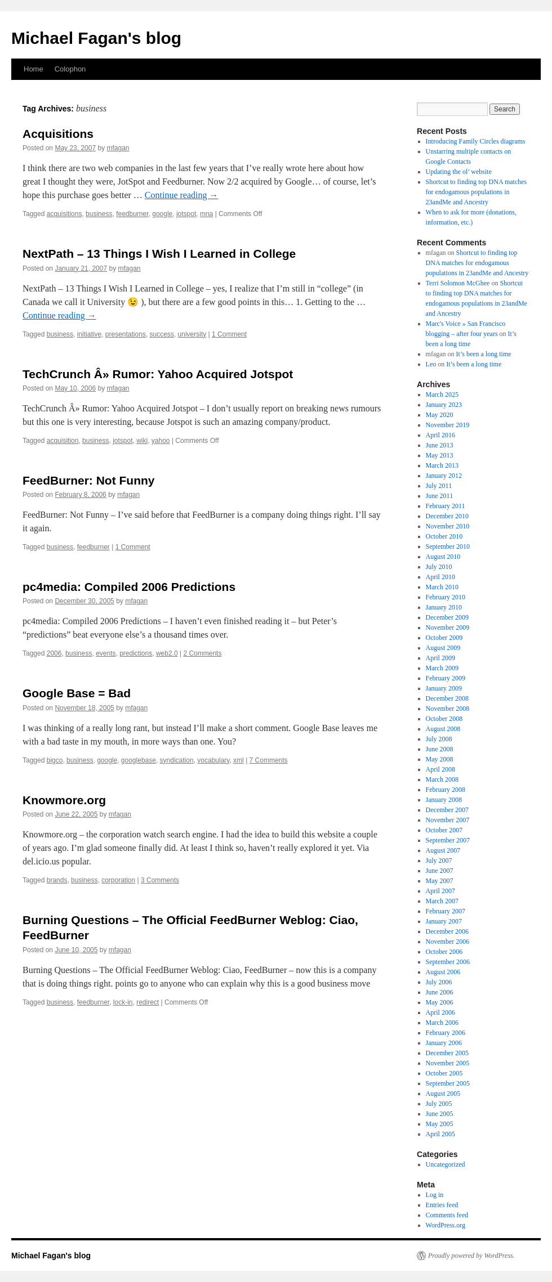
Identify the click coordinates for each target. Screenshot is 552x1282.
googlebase (138, 760)
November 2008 (448, 708)
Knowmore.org (64, 800)
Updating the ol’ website (459, 172)
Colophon (70, 69)
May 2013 (439, 455)
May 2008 (439, 759)
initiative (89, 334)
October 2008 (444, 719)
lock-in (123, 1002)
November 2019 (448, 425)
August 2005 (443, 1093)
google (162, 214)
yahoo (161, 441)
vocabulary (213, 760)
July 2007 (439, 860)
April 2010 (440, 577)
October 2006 (444, 952)
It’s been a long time (483, 354)
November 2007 (448, 820)
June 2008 (439, 749)
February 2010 (445, 597)
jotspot (186, 214)
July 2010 (439, 567)
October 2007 (444, 830)
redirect (147, 1002)
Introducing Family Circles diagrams (476, 141)
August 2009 (443, 648)
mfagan (117, 148)
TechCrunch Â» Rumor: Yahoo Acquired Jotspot (158, 373)
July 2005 (439, 1104)
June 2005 (439, 1114)
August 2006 (443, 972)
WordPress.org (445, 1225)
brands (57, 880)
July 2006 (439, 982)
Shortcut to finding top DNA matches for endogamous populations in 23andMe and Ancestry (476, 192)
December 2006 (447, 931)
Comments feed (447, 1215)
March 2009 (442, 668)
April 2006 (440, 1012)
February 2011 (445, 506)
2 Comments (202, 653)
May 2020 (439, 415)
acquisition (63, 441)
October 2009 (444, 638)
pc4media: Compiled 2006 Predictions (129, 586)
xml (238, 760)
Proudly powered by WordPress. (471, 1255)
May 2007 (439, 881)
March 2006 (442, 1023)
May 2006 (439, 1002)
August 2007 (443, 850)
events (105, 653)
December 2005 (447, 1053)
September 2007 (448, 840)
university (192, 334)
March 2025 (442, 394)
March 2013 (442, 465)
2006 (54, 653)
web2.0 (167, 653)
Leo (431, 364)
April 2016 (440, 435)
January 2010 (444, 607)
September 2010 (448, 546)
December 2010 (447, 516)
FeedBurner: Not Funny (89, 480)
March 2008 (442, 779)
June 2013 (439, 445)
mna (206, 214)
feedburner (132, 214)
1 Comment (229, 334)
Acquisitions (58, 133)
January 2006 (444, 1043)
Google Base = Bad (77, 693)
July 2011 (439, 486)
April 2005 (440, 1134)
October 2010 (444, 536)
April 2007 (440, 891)
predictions (135, 653)
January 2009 (444, 688)
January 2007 (444, 921)
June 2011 (439, 496)
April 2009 (440, 658)
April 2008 (440, 769)
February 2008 (445, 790)
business (99, 214)
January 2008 (444, 800)
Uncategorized (445, 1164)
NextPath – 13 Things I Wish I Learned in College (159, 253)
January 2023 (444, 405)
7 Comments (269, 760)
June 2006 (439, 992)
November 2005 (448, 1063)
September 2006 (448, 962)
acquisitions (64, 214)
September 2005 (448, 1083)
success (162, 334)
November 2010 (448, 526)
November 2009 (448, 627)
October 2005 (444, 1073)
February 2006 (445, 1033)
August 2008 (443, 729)
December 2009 (447, 617)
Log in (435, 1195)
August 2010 (443, 557)
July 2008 (439, 739)
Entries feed (442, 1205)
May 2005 (439, 1124)
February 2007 (445, 911)
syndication (177, 760)
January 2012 (444, 475)
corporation (118, 880)
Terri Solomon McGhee (458, 283)
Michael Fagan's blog (96, 38)
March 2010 (442, 587)
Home (33, 69)
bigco (55, 760)
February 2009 (445, 678)
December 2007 (447, 810)
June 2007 (439, 871)
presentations (125, 334)
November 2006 (448, 941)
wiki (142, 441)
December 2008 (447, 698)
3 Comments (160, 880)
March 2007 (442, 901)
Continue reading (182, 195)
